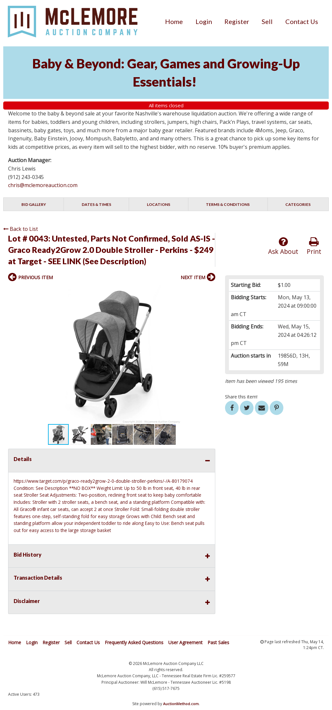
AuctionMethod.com (181, 703)
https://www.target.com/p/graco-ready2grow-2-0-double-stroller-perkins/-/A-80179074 (103, 481)
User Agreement (185, 642)
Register (236, 21)
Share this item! (241, 397)
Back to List (20, 228)
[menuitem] (174, 21)
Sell (267, 21)
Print (314, 246)
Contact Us (301, 21)
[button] (209, 291)
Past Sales (218, 642)
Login (204, 21)
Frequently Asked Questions (134, 642)
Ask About (283, 246)
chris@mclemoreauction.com (42, 185)
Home (174, 21)
